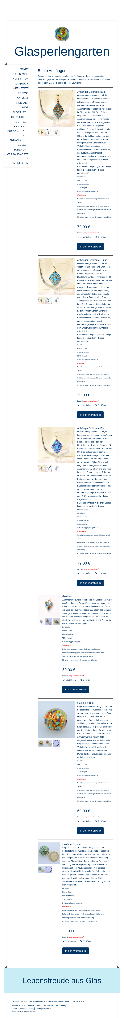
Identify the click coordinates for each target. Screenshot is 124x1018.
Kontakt (22, 102)
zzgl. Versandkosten (91, 233)
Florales (19, 112)
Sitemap (29, 1009)
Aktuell (22, 97)
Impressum (20, 163)
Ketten (19, 126)
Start (24, 69)
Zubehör (20, 149)
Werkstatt (20, 88)
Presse (23, 93)
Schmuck (21, 83)
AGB (24, 1006)
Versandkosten (17, 156)
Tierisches (18, 117)
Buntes (21, 121)
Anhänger (17, 140)
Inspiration (20, 78)
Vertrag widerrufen (44, 1009)
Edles (22, 144)
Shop (25, 107)
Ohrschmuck (15, 133)
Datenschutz (60, 1006)
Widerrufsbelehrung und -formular (40, 1006)
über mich (21, 74)
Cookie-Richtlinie (18, 1009)
